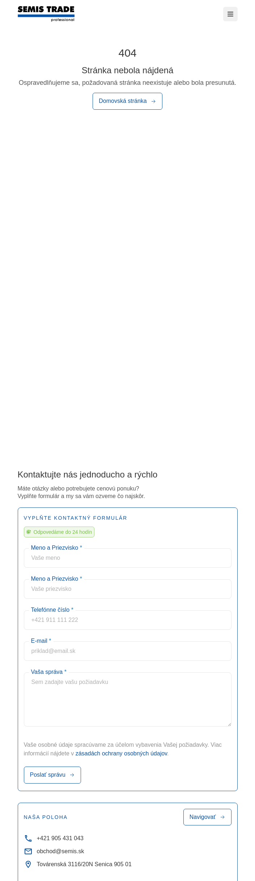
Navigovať (207, 817)
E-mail (41, 641)
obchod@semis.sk (54, 851)
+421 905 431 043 (54, 838)
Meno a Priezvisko (56, 548)
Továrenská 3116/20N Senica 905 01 (78, 864)
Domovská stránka (127, 101)
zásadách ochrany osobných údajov (121, 753)
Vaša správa (49, 672)
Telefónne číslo (52, 610)
